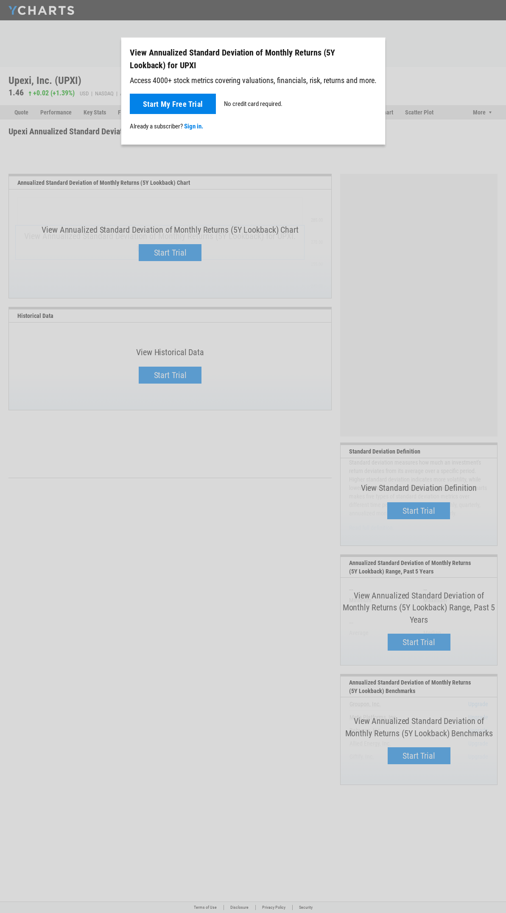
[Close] (375, 51)
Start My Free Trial (173, 104)
